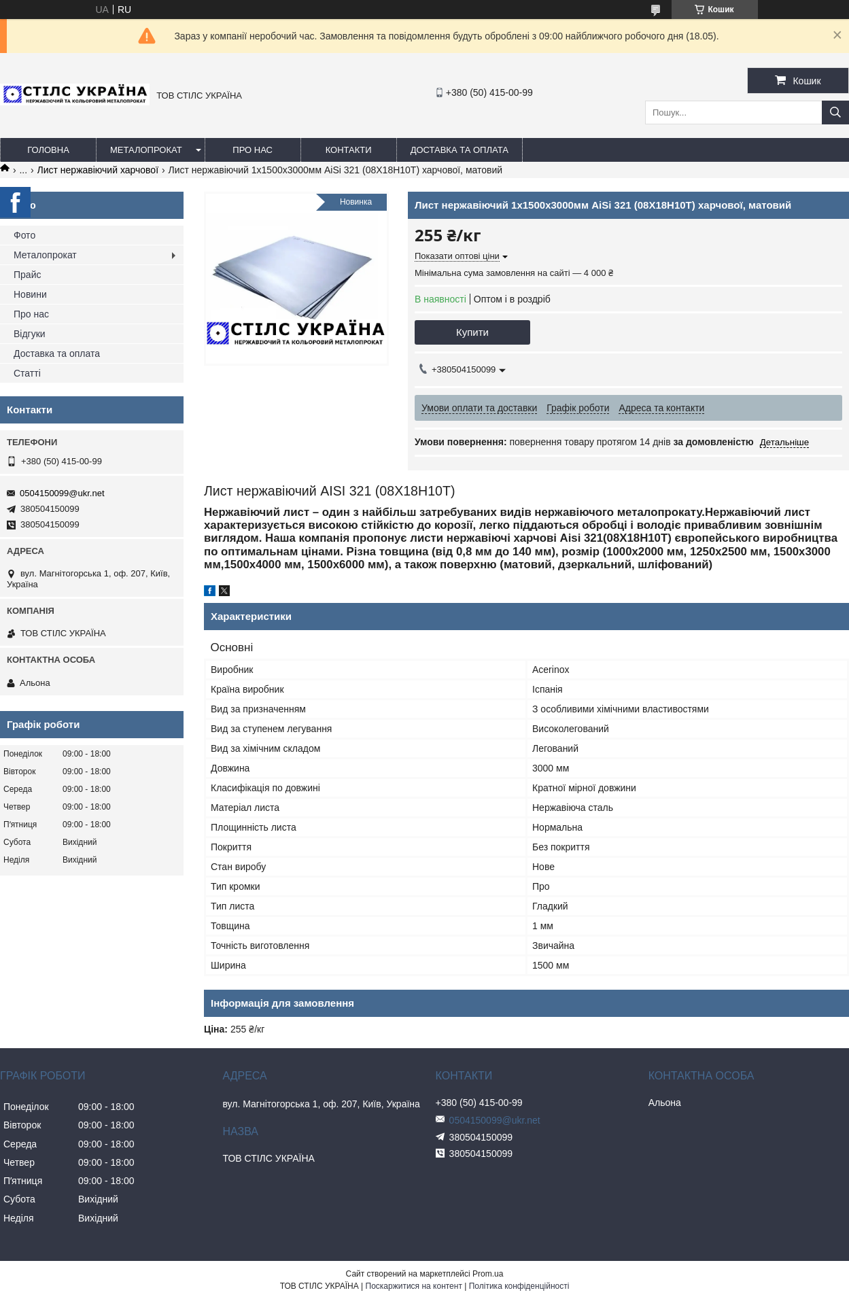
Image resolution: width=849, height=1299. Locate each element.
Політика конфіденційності (519, 1286)
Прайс (27, 274)
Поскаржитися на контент (414, 1286)
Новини (30, 294)
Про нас (252, 150)
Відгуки (30, 333)
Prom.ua (487, 1274)
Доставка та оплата (459, 150)
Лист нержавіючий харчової (97, 169)
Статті (27, 373)
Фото (24, 235)
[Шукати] (835, 112)
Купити (472, 332)
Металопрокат (146, 150)
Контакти (349, 150)
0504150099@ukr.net (62, 493)
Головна (48, 150)
